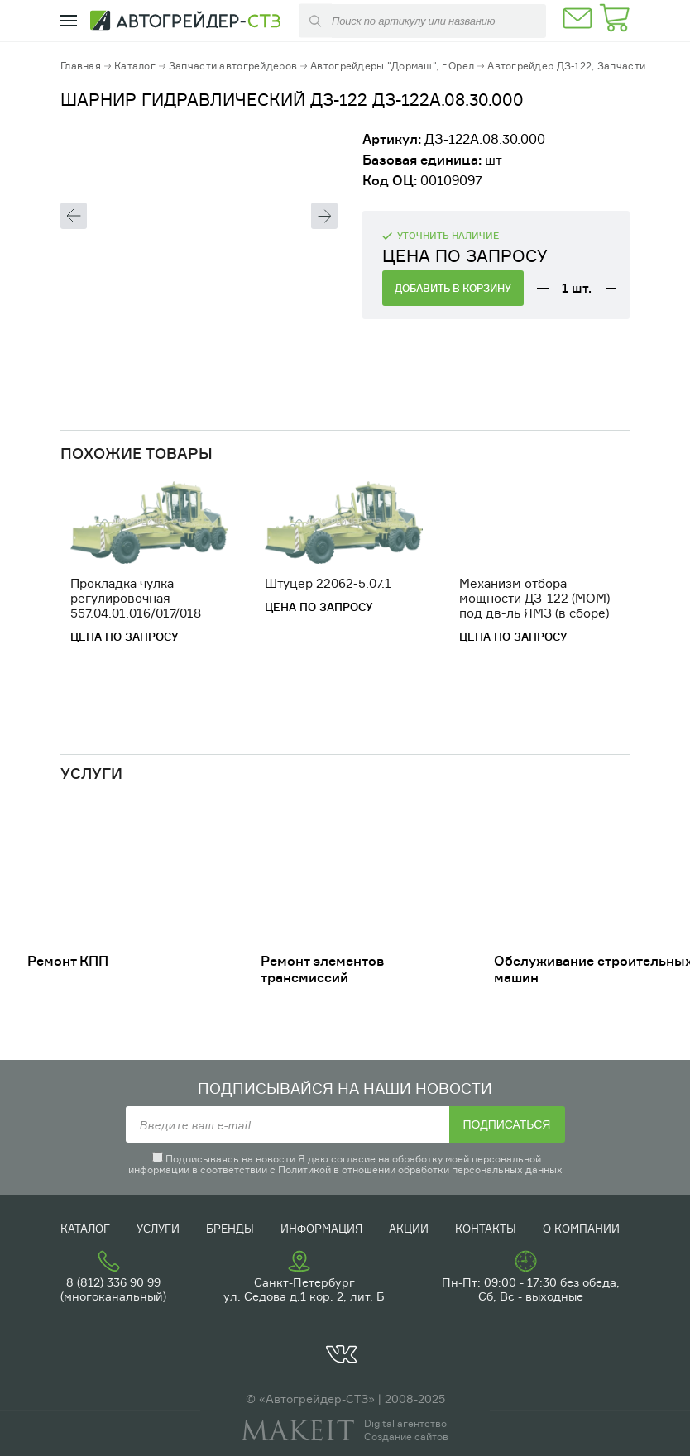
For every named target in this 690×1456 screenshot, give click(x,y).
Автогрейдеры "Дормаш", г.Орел (392, 66)
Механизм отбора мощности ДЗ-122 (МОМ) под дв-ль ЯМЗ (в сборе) (534, 598)
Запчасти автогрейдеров (233, 66)
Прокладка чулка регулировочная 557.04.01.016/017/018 (135, 598)
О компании (581, 1229)
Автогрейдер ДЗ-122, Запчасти (566, 66)
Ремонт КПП (67, 960)
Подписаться (507, 1124)
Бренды (230, 1229)
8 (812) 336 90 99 (113, 1282)
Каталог (135, 66)
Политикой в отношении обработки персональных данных (420, 1169)
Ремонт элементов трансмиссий (322, 969)
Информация (321, 1229)
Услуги (158, 1229)
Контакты (485, 1229)
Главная (80, 66)
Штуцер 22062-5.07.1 (328, 583)
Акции (409, 1229)
